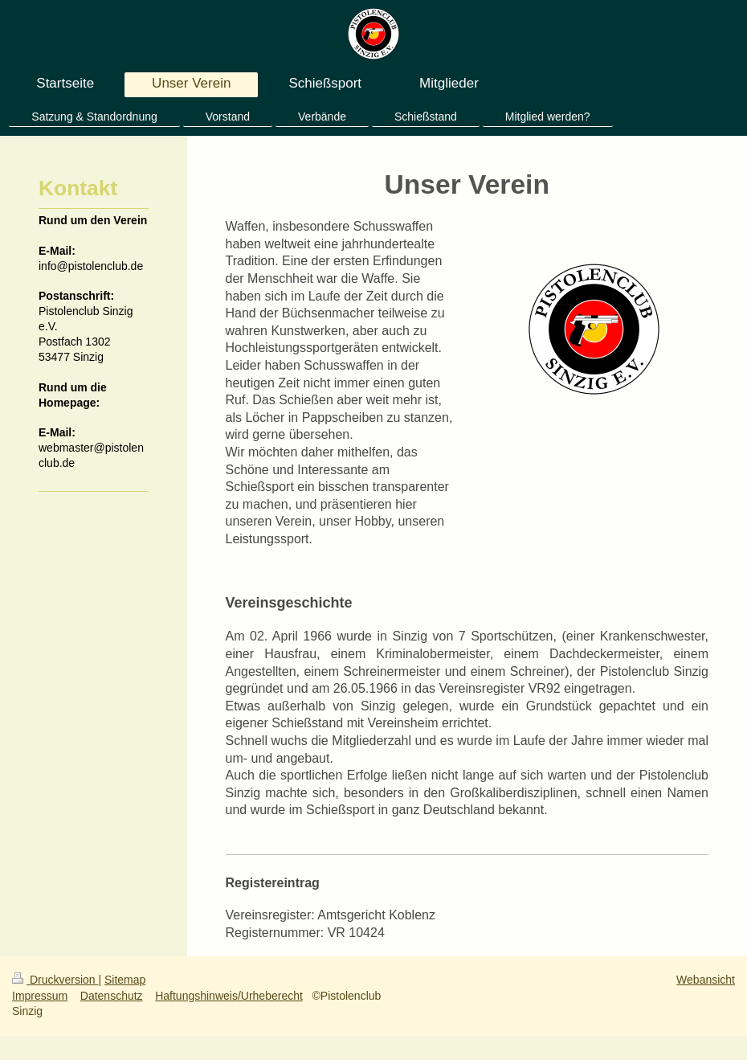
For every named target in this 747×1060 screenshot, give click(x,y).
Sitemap (124, 979)
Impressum (39, 995)
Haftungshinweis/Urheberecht (229, 995)
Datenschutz (111, 995)
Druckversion (55, 979)
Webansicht (705, 979)
